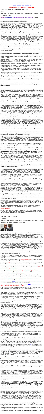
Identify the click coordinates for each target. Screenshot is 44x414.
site (30, 5)
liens (23, 5)
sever (31, 344)
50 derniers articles (8, 17)
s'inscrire (27, 5)
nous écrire (19, 5)
